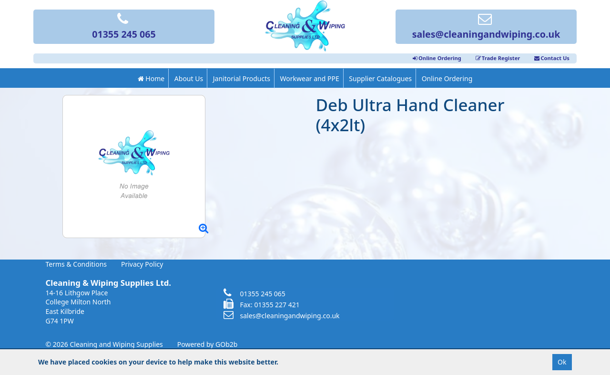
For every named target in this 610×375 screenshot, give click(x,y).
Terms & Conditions (76, 264)
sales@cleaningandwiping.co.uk (486, 27)
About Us (188, 78)
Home (151, 78)
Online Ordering (437, 58)
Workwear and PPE (309, 78)
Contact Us (551, 58)
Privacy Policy (142, 264)
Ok (562, 361)
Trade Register (498, 58)
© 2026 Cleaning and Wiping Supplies (104, 344)
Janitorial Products (241, 78)
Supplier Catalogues (380, 78)
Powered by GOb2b (207, 344)
